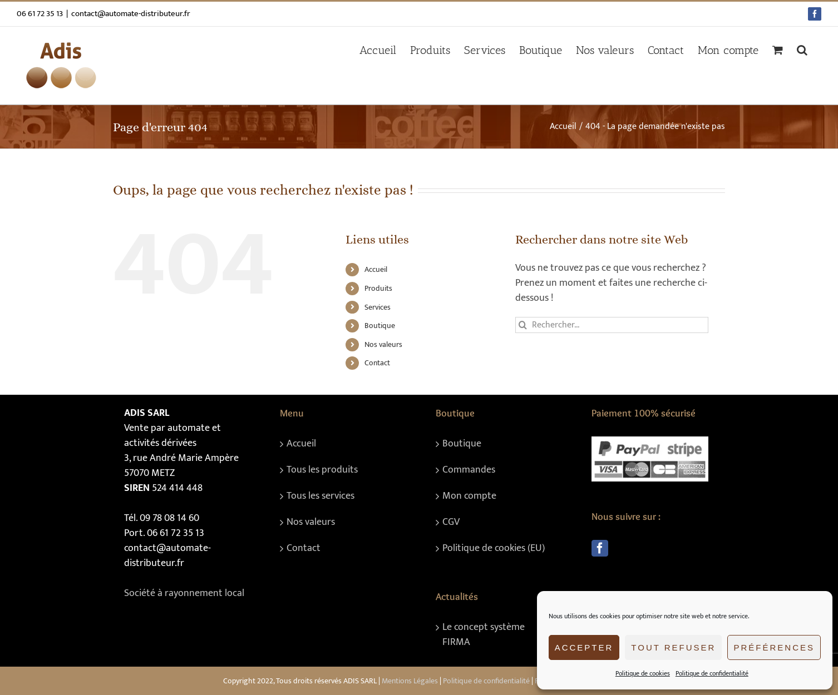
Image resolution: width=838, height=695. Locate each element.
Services (377, 307)
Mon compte (469, 496)
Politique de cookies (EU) (493, 548)
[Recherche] (523, 325)
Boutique (379, 325)
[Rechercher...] (611, 325)
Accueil (375, 269)
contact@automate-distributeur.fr (130, 14)
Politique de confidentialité (712, 673)
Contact (377, 362)
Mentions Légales (410, 680)
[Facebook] (599, 548)
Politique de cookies (642, 673)
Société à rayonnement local (184, 593)
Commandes (468, 470)
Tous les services (320, 496)
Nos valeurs (383, 344)
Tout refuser (673, 647)
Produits (378, 288)
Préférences (774, 647)
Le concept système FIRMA (483, 635)
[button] (802, 50)
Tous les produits (322, 470)
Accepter (584, 647)
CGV (451, 522)
